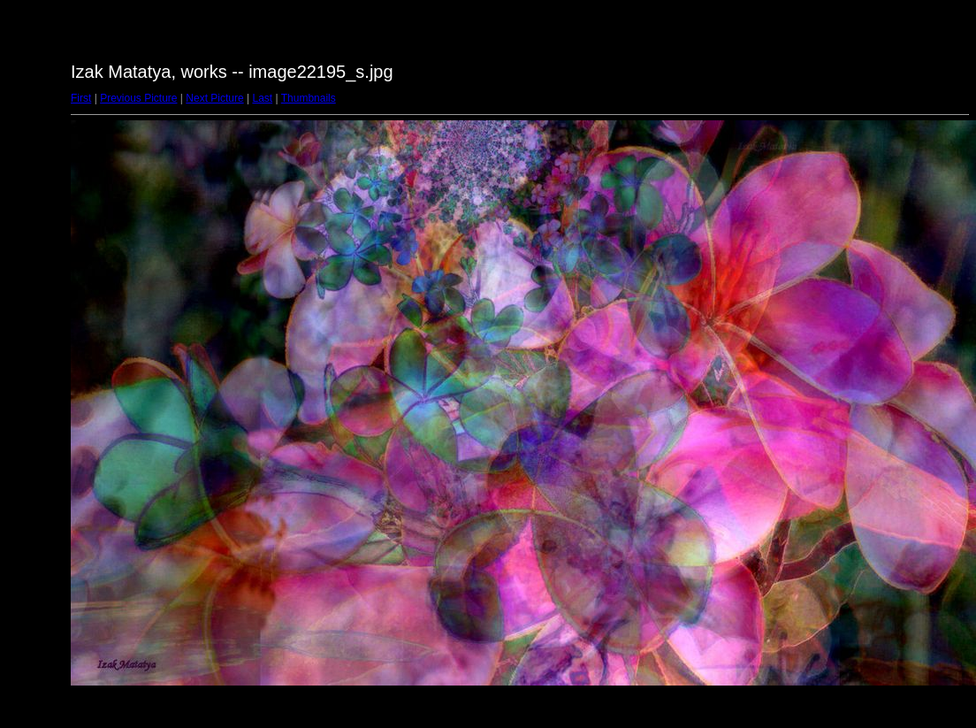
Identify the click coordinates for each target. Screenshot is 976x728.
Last (262, 98)
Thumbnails (308, 98)
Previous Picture (138, 98)
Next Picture (214, 98)
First (81, 98)
